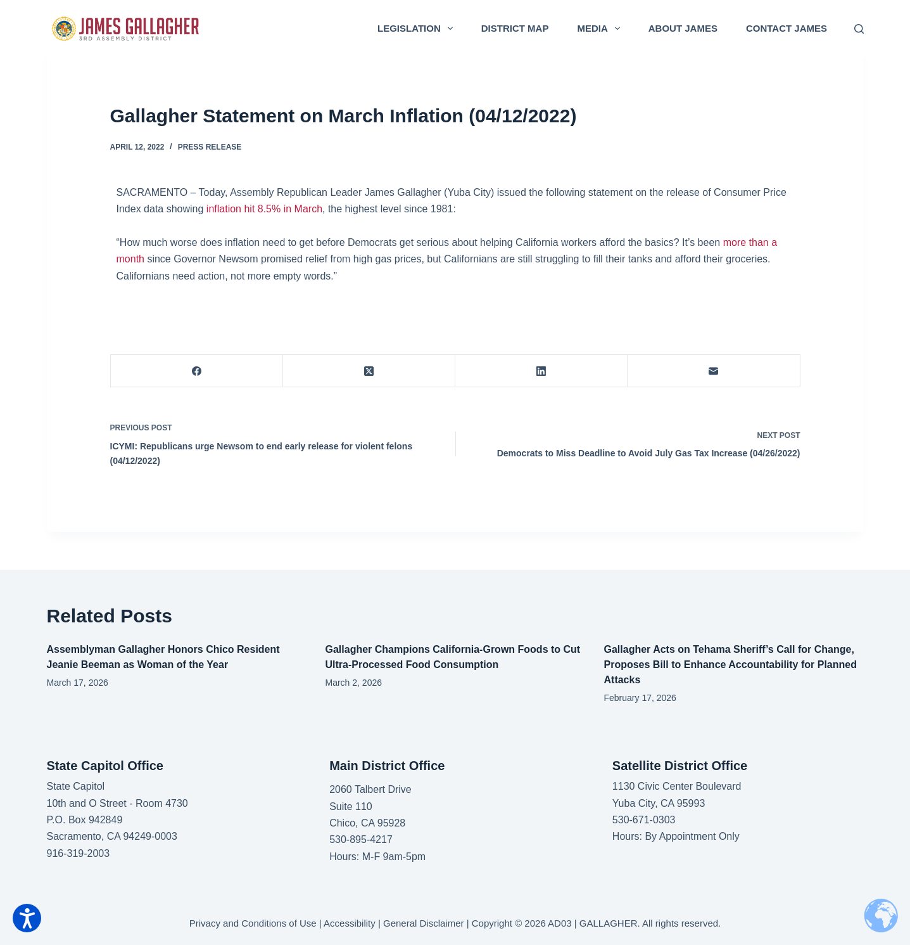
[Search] (859, 29)
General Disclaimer (423, 923)
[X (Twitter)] (369, 371)
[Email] (714, 371)
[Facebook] (197, 371)
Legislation (417, 28)
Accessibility (350, 923)
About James (682, 28)
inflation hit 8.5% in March (264, 208)
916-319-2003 (78, 853)
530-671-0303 (644, 819)
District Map (515, 28)
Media (600, 28)
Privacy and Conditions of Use (253, 923)
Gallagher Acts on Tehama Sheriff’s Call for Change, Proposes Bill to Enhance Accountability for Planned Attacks (730, 664)
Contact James (786, 28)
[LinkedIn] (541, 371)
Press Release (210, 147)
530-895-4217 (361, 839)
